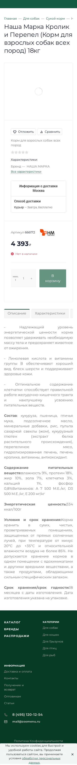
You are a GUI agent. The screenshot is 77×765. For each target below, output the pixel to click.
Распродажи (16, 636)
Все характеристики (26, 171)
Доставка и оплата (18, 671)
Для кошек (51, 634)
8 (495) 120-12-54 (27, 715)
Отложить (23, 132)
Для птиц (49, 648)
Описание (17, 313)
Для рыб (49, 655)
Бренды (11, 629)
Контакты (11, 678)
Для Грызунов (53, 641)
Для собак (50, 627)
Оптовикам (12, 696)
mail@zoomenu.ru (26, 721)
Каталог (12, 622)
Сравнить (50, 132)
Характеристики (50, 313)
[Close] (71, 754)
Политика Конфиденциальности (38, 741)
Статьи (9, 703)
